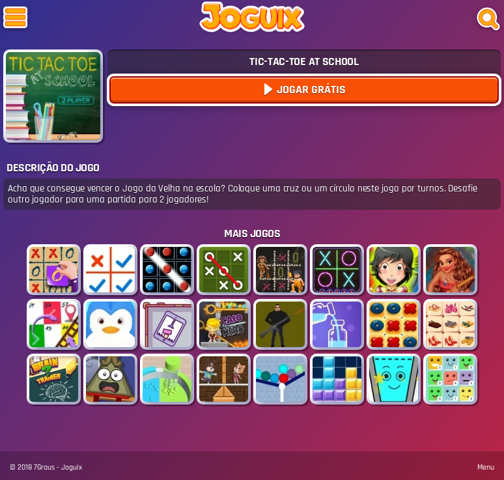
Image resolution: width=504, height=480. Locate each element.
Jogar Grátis (310, 89)
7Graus (44, 467)
